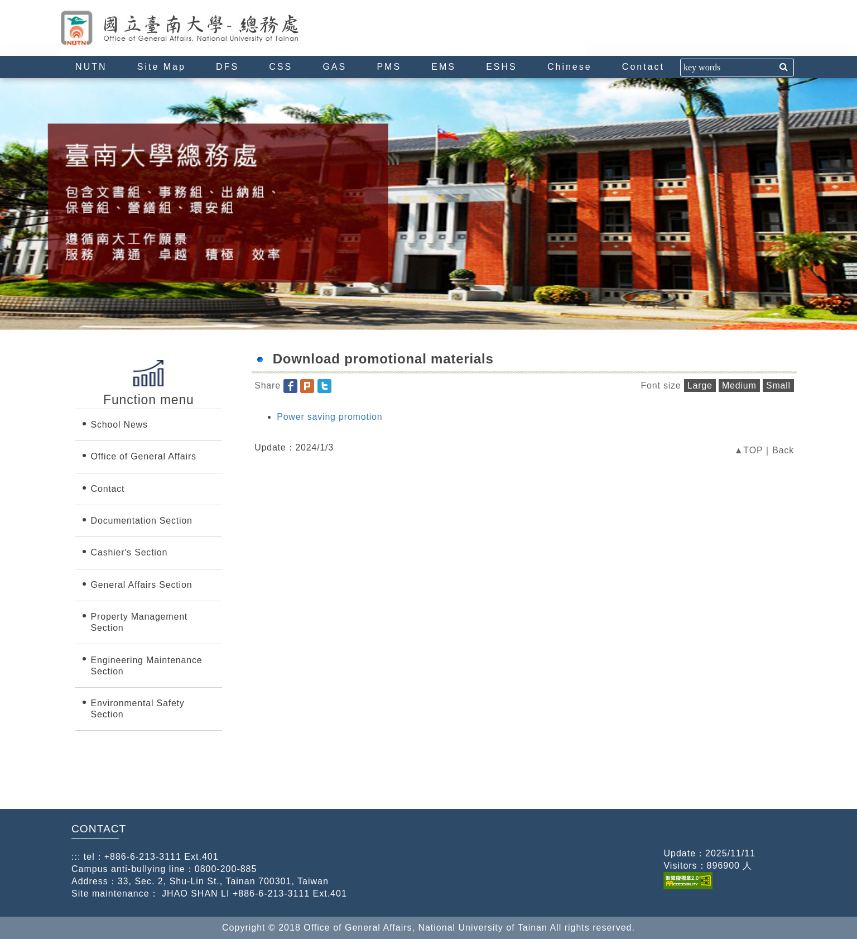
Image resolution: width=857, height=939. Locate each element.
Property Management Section (139, 622)
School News (119, 424)
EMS (443, 66)
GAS (334, 66)
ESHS (501, 66)
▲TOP (748, 450)
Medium (739, 385)
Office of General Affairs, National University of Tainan (202, 28)
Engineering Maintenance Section (147, 665)
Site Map (161, 66)
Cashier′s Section (129, 552)
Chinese (569, 66)
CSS (280, 66)
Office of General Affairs (143, 456)
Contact (643, 66)
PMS (389, 66)
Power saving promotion (329, 416)
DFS (227, 66)
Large (699, 385)
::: (64, 4)
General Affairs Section (141, 585)
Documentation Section (141, 520)
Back (783, 450)
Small (778, 385)
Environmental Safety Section (138, 708)
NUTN (91, 66)
